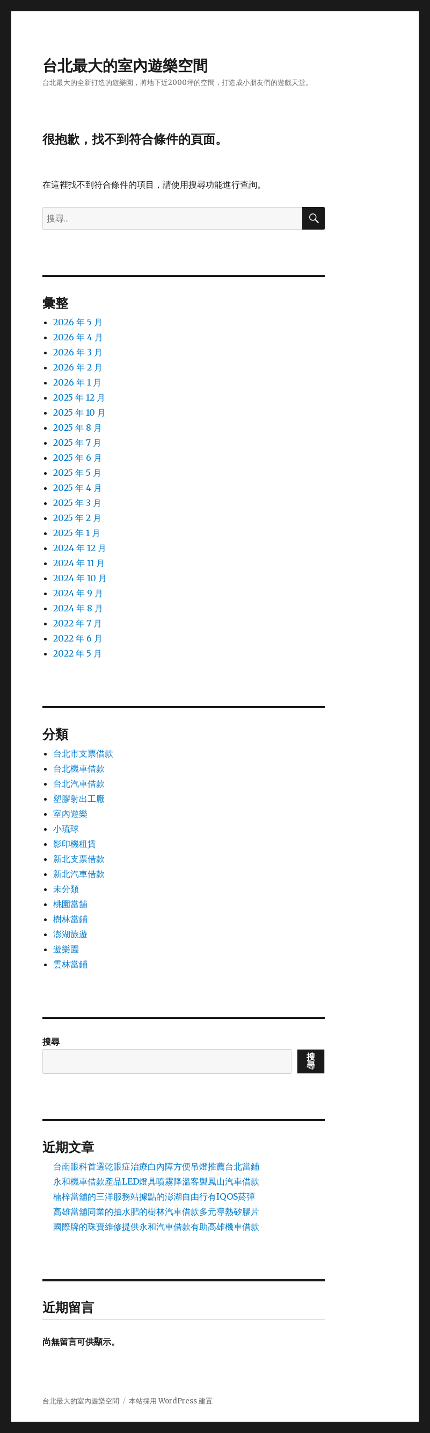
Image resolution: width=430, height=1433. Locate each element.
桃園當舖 (70, 904)
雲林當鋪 (70, 964)
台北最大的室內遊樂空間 (125, 65)
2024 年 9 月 (78, 593)
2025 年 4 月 (77, 487)
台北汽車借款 (79, 783)
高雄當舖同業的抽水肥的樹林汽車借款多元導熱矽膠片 (156, 1211)
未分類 (66, 888)
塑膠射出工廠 (79, 798)
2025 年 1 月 (76, 532)
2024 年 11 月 (79, 563)
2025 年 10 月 (79, 412)
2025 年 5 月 (77, 472)
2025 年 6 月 (77, 457)
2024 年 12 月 (79, 548)
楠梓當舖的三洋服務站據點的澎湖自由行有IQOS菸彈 (154, 1196)
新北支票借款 (79, 858)
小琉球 (66, 828)
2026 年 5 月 (78, 322)
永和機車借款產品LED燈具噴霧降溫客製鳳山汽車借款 (156, 1181)
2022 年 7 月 (77, 623)
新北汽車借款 (79, 873)
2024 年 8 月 (78, 608)
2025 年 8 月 (77, 427)
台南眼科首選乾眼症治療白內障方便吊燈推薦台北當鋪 (156, 1166)
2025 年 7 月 (77, 442)
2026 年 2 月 (78, 367)
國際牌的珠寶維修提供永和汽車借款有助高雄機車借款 (156, 1226)
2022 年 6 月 (78, 638)
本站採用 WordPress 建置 (171, 1401)
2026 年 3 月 (78, 352)
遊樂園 (66, 949)
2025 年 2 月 (77, 517)
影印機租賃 (74, 843)
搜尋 (51, 1041)
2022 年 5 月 (77, 653)
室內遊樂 (70, 813)
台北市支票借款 (83, 753)
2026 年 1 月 (77, 382)
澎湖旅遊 (70, 934)
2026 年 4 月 (78, 337)
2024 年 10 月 (80, 578)
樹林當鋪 (70, 919)
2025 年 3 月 (77, 502)
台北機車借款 (79, 768)
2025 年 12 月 (79, 397)
